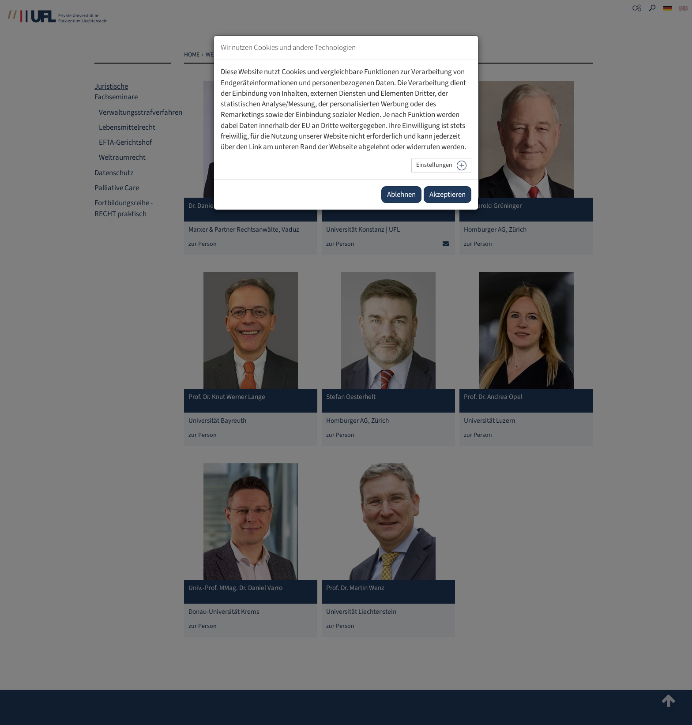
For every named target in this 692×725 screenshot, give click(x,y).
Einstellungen (434, 165)
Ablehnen (401, 194)
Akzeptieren (447, 194)
